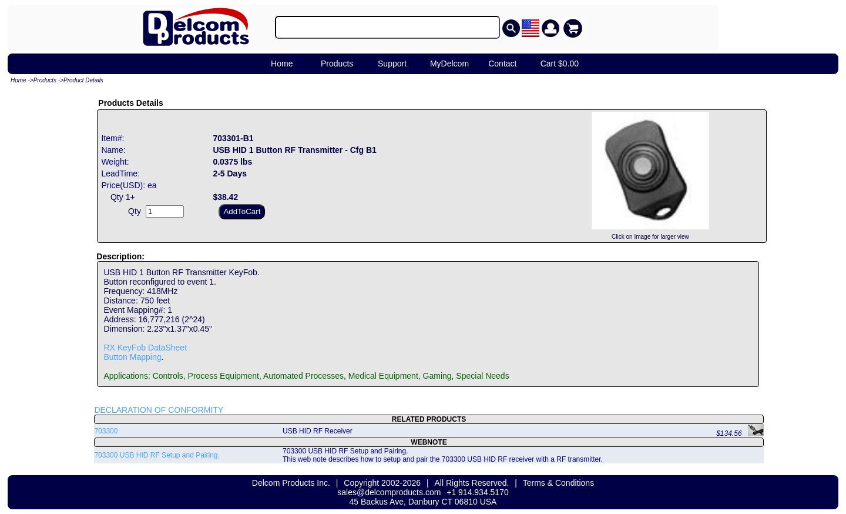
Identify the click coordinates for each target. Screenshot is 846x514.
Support (392, 63)
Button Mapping (132, 357)
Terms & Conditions (558, 483)
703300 (106, 431)
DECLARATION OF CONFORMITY (158, 410)
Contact (502, 63)
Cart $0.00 (559, 63)
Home (282, 63)
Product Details (83, 80)
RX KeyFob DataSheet (145, 347)
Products (337, 63)
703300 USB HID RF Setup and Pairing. (156, 455)
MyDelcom (449, 63)
